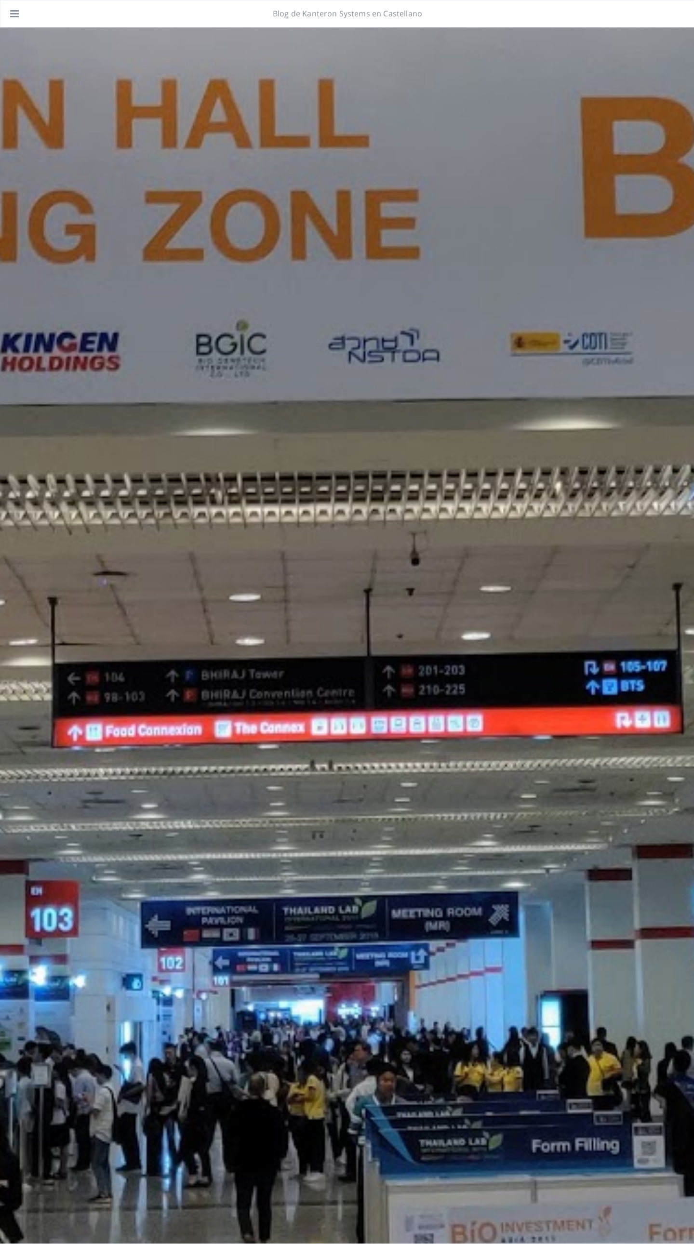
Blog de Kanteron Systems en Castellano (347, 13)
